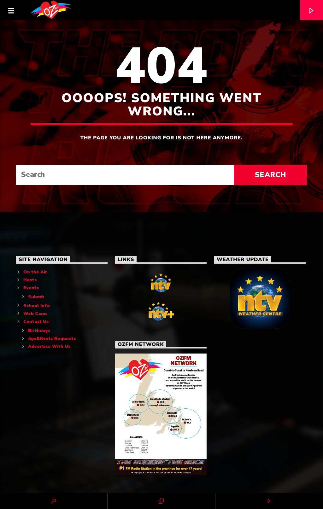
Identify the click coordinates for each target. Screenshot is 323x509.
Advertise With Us (49, 346)
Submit (36, 297)
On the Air (35, 272)
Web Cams (35, 314)
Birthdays (39, 331)
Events (31, 288)
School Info (36, 306)
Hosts (30, 280)
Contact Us (36, 322)
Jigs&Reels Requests (52, 339)
